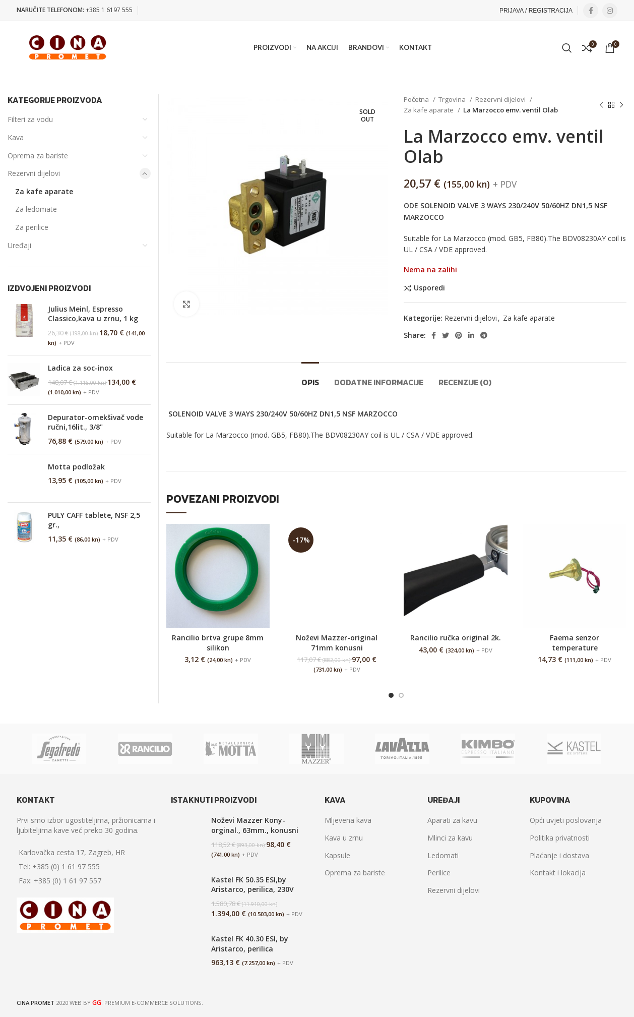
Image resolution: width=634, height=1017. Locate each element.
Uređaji (19, 245)
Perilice (439, 872)
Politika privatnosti (560, 838)
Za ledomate (36, 209)
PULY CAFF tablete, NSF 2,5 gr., (94, 520)
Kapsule (337, 855)
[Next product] (621, 105)
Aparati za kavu (452, 820)
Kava (16, 137)
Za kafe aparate (429, 109)
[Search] (567, 48)
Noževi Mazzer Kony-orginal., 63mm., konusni (254, 825)
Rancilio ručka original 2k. (455, 637)
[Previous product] (601, 105)
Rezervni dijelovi (501, 99)
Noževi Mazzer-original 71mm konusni (336, 642)
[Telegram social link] (483, 335)
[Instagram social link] (609, 10)
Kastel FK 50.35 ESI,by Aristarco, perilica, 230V (252, 884)
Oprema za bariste (38, 155)
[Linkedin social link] (471, 335)
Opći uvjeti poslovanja (566, 820)
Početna (417, 99)
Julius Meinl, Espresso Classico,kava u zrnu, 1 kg (93, 314)
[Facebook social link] (590, 10)
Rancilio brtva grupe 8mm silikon (218, 642)
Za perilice (31, 227)
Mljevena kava (348, 820)
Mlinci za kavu (450, 838)
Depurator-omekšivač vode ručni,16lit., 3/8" (95, 422)
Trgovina (452, 99)
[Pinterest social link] (458, 335)
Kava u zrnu (344, 838)
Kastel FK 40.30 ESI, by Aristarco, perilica (249, 943)
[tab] (310, 377)
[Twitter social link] (445, 335)
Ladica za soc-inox (80, 368)
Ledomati (443, 855)
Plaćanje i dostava (559, 855)
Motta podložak (76, 466)
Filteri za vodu (30, 119)
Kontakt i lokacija (558, 872)
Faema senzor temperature (574, 642)
